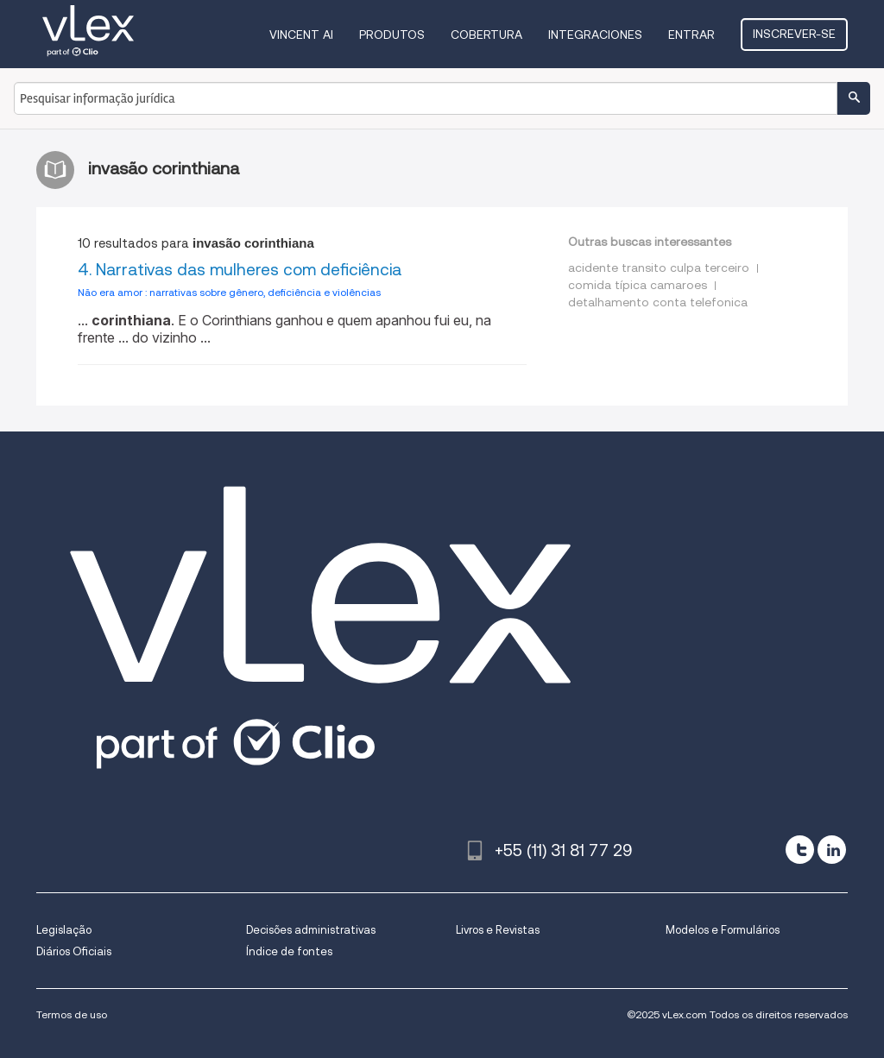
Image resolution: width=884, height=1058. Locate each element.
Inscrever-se (794, 34)
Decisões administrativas (311, 929)
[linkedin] (832, 849)
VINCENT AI (301, 34)
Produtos (392, 34)
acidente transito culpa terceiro (658, 267)
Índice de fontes (289, 951)
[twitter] (800, 849)
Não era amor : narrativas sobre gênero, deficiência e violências (229, 292)
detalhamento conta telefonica (658, 302)
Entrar (691, 34)
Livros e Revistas (498, 929)
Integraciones (595, 34)
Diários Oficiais (73, 951)
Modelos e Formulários (723, 929)
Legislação (64, 929)
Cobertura (486, 34)
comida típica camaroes (637, 285)
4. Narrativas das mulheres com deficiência (239, 270)
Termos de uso (71, 1014)
